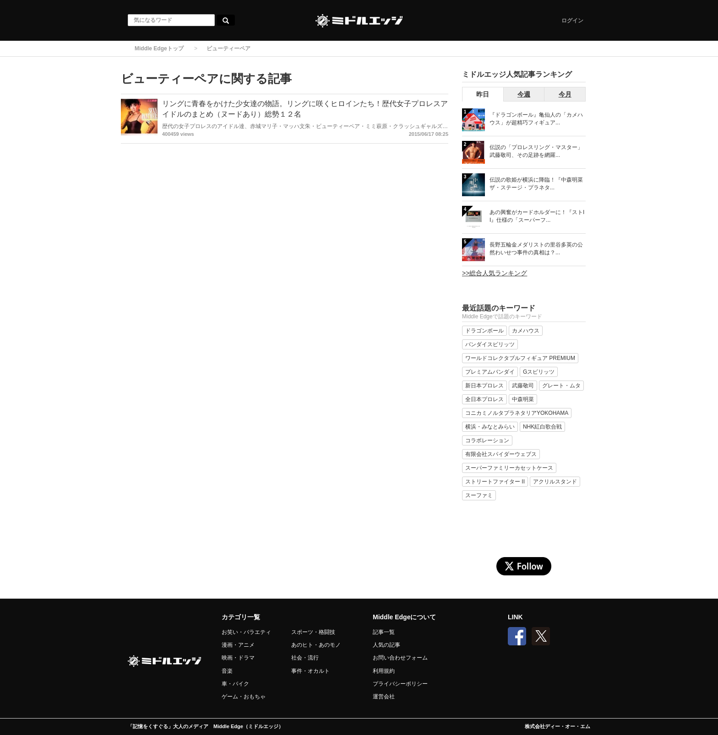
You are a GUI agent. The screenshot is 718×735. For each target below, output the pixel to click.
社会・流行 (305, 658)
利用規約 (384, 671)
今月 (565, 94)
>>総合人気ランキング (494, 273)
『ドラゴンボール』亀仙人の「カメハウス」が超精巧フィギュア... (536, 119)
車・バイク (235, 684)
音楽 (227, 671)
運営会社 (384, 696)
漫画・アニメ (238, 645)
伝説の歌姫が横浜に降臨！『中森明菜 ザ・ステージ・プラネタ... (536, 184)
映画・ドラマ (238, 658)
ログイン (572, 20)
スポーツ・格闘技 (313, 632)
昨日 (482, 94)
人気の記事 (386, 645)
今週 (523, 94)
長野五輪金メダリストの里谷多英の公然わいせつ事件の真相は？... (536, 248)
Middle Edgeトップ (159, 48)
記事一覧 (384, 632)
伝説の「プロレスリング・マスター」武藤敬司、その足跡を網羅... (536, 151)
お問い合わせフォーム (400, 658)
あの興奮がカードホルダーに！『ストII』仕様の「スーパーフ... (537, 216)
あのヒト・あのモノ (316, 645)
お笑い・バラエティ (246, 632)
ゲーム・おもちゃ (244, 696)
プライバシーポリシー (400, 684)
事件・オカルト (310, 671)
